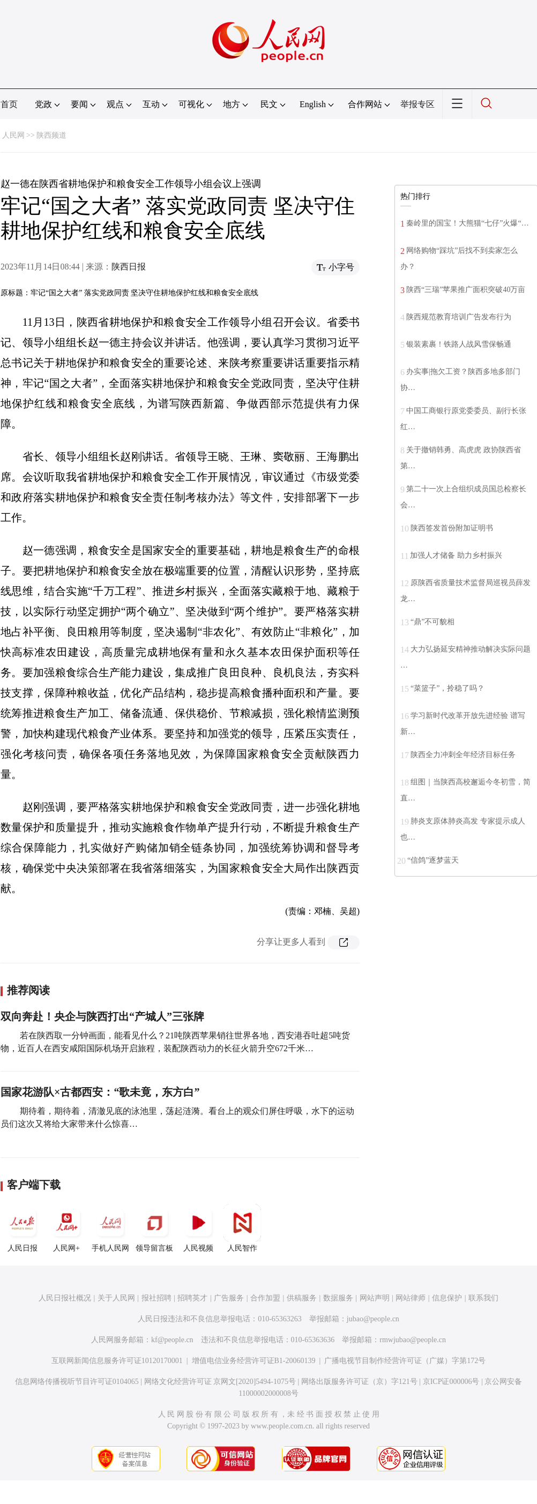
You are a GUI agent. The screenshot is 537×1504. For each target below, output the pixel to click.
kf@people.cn (172, 1340)
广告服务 (229, 1298)
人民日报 (22, 1228)
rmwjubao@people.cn (412, 1340)
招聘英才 (192, 1298)
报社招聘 (156, 1298)
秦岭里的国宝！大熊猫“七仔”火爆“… (467, 223)
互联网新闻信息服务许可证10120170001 (117, 1361)
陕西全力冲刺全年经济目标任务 (463, 755)
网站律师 (411, 1298)
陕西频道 (51, 135)
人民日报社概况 (65, 1298)
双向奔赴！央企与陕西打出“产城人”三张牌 (102, 1016)
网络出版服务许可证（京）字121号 (359, 1382)
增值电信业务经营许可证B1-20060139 (254, 1361)
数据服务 (338, 1298)
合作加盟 (265, 1298)
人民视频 (198, 1228)
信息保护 (447, 1298)
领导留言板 (154, 1228)
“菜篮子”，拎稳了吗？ (447, 688)
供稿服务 (302, 1298)
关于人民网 (116, 1298)
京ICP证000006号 (451, 1382)
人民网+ (66, 1228)
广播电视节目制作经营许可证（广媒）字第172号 (405, 1361)
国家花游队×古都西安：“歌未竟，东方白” (100, 1092)
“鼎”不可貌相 (432, 622)
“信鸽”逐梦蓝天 (433, 860)
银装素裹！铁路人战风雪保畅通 (458, 344)
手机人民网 (110, 1228)
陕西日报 (128, 266)
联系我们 (483, 1298)
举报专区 (417, 104)
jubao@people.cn (373, 1319)
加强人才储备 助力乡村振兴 (456, 555)
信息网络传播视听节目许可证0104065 (77, 1382)
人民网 (13, 135)
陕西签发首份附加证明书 (452, 528)
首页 (9, 104)
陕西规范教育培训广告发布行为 (458, 317)
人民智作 (242, 1228)
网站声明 (375, 1298)
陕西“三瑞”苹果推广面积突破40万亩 (465, 290)
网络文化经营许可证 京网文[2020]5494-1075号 (220, 1382)
